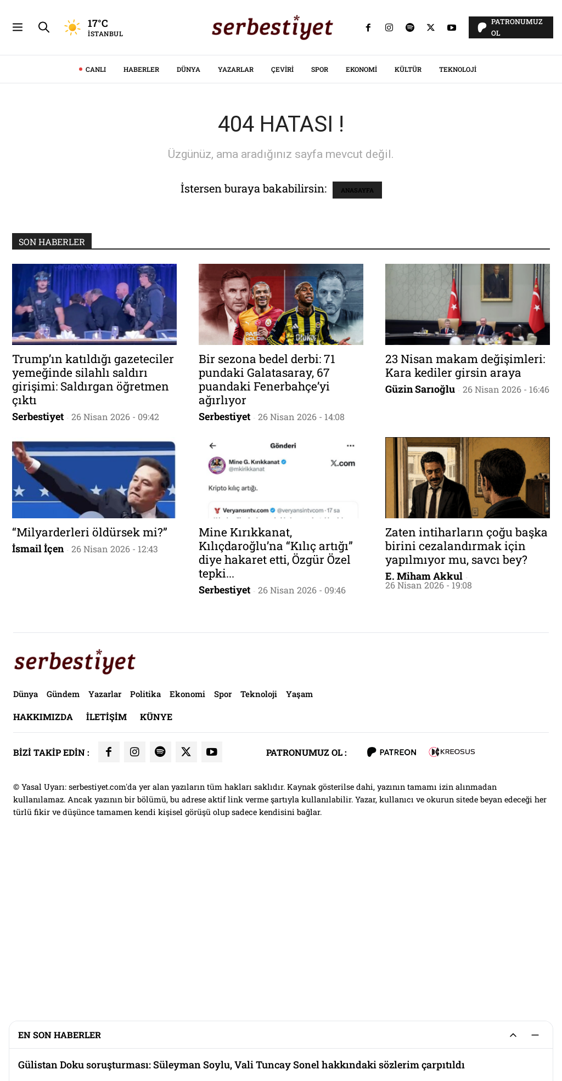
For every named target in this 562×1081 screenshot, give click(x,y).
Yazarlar (236, 222)
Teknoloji (457, 222)
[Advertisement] (281, 77)
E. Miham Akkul (424, 729)
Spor (319, 222)
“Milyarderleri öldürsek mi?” (89, 685)
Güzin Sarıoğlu (420, 542)
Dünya (188, 222)
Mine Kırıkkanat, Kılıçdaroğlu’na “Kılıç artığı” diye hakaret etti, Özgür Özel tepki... (276, 706)
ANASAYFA (357, 343)
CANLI (96, 222)
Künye (156, 870)
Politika (145, 847)
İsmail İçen (38, 702)
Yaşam (299, 847)
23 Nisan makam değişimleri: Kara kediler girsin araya (465, 519)
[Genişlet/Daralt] (513, 1035)
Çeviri (282, 222)
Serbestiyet (38, 569)
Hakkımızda (43, 870)
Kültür (408, 222)
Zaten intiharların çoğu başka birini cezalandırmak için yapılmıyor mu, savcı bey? (466, 699)
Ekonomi (361, 222)
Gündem (63, 847)
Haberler (141, 222)
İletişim (106, 870)
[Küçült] (535, 1035)
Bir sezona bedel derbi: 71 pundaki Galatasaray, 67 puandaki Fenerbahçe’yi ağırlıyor (267, 533)
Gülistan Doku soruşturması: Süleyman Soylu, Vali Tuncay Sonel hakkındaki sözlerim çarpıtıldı (241, 1065)
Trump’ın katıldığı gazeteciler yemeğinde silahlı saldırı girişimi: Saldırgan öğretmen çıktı (93, 533)
